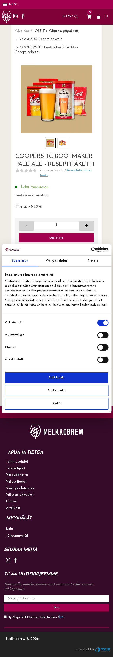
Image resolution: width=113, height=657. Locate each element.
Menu (10, 4)
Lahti (10, 529)
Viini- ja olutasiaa (20, 488)
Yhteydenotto (17, 475)
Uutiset (12, 501)
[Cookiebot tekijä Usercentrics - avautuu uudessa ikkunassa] (91, 250)
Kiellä (56, 403)
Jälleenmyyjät (17, 536)
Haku (67, 16)
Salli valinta (56, 390)
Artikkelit (13, 508)
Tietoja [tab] (93, 260)
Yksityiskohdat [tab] (56, 260)
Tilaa (56, 607)
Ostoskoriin (56, 237)
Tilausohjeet (15, 468)
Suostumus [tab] (20, 260)
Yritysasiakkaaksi (20, 495)
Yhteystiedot (16, 482)
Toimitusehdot (17, 462)
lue (61, 617)
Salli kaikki (56, 377)
